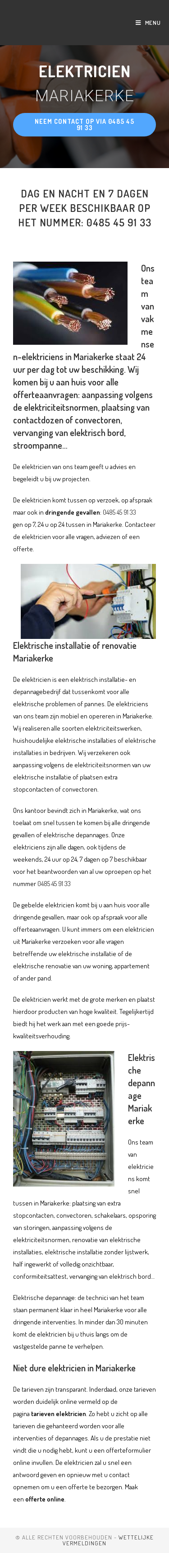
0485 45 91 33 (119, 512)
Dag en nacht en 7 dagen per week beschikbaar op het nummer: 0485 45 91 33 (84, 208)
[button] (84, 124)
